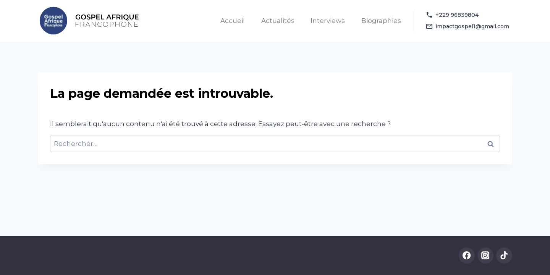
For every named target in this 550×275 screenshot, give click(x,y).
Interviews (328, 20)
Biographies (381, 20)
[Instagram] (485, 255)
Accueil (232, 20)
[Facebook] (467, 255)
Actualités (277, 20)
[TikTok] (504, 255)
